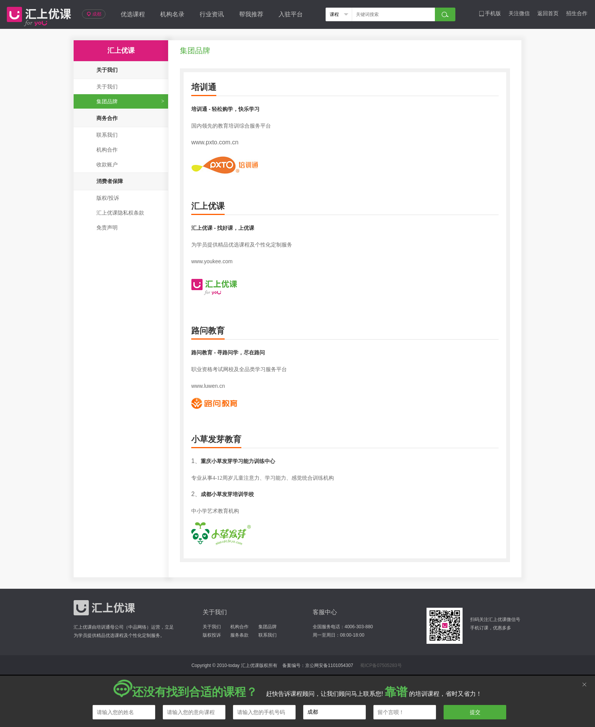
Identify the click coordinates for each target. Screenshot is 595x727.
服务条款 (239, 635)
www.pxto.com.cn (214, 142)
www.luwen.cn (208, 386)
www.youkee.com (212, 261)
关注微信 (519, 13)
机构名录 (172, 14)
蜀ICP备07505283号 (380, 665)
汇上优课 (37, 14)
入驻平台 (291, 14)
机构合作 (107, 150)
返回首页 (548, 13)
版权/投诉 (107, 198)
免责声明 (107, 227)
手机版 (490, 13)
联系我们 (107, 135)
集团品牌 (107, 101)
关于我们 (107, 87)
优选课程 (133, 14)
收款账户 (107, 164)
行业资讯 (212, 14)
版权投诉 (212, 635)
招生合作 (576, 13)
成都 (93, 14)
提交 (475, 712)
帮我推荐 (251, 14)
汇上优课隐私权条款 (120, 213)
